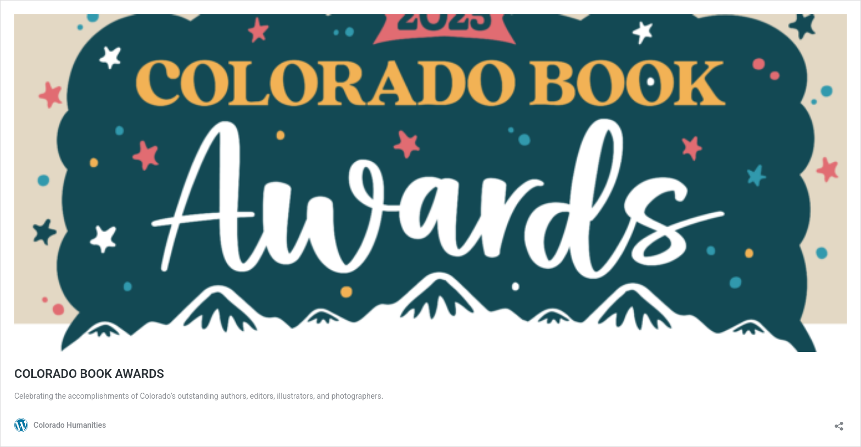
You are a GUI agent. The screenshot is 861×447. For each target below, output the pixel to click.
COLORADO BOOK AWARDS (89, 374)
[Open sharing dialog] (839, 422)
